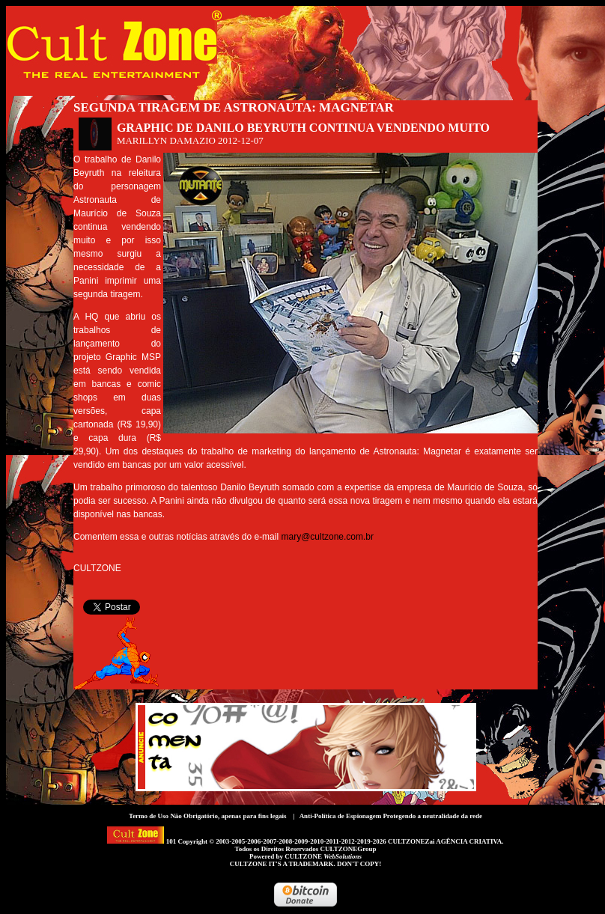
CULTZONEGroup (348, 849)
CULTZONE (323, 856)
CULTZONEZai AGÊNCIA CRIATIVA (445, 841)
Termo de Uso (148, 816)
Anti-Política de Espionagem (341, 816)
